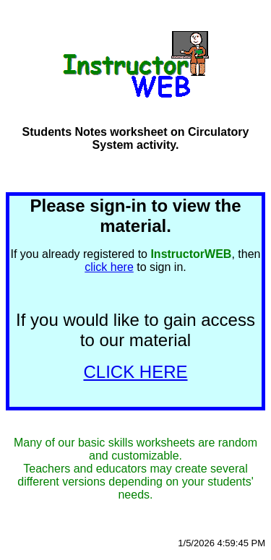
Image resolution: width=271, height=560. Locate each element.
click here (109, 267)
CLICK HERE (135, 372)
